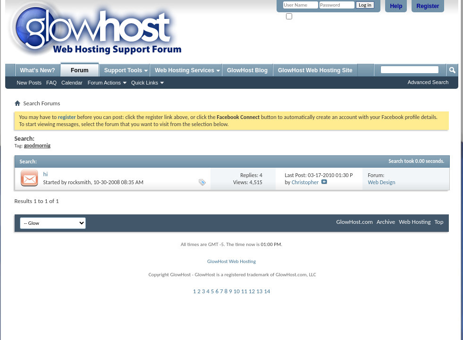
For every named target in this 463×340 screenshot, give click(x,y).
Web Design (382, 182)
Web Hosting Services (184, 70)
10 (237, 291)
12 (252, 291)
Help (396, 6)
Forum (79, 70)
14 (267, 291)
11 (244, 291)
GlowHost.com (355, 221)
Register (427, 6)
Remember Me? (306, 16)
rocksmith (79, 182)
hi (45, 174)
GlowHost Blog (247, 70)
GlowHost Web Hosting (231, 261)
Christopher (305, 182)
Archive (386, 221)
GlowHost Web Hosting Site (315, 70)
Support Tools (123, 70)
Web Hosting (414, 221)
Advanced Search (428, 82)
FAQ (51, 82)
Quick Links (144, 82)
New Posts (29, 82)
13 (259, 291)
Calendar (72, 82)
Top (439, 221)
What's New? (37, 70)
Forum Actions (104, 82)
